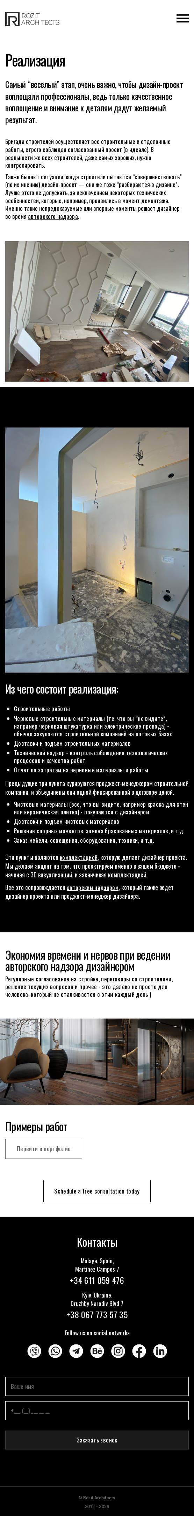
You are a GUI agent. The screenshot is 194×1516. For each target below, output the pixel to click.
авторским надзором (92, 887)
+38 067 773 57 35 (97, 1314)
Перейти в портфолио (44, 1148)
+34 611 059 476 (97, 1280)
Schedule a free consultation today (97, 1191)
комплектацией (79, 857)
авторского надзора (53, 216)
